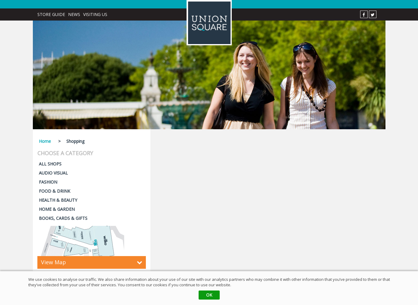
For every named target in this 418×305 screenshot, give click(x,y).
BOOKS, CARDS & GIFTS (63, 218)
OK (209, 295)
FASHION (48, 182)
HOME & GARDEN (57, 209)
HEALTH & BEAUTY (58, 200)
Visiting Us (95, 14)
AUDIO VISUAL (53, 173)
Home (45, 141)
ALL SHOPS (50, 164)
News (74, 14)
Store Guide (51, 14)
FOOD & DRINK (54, 191)
